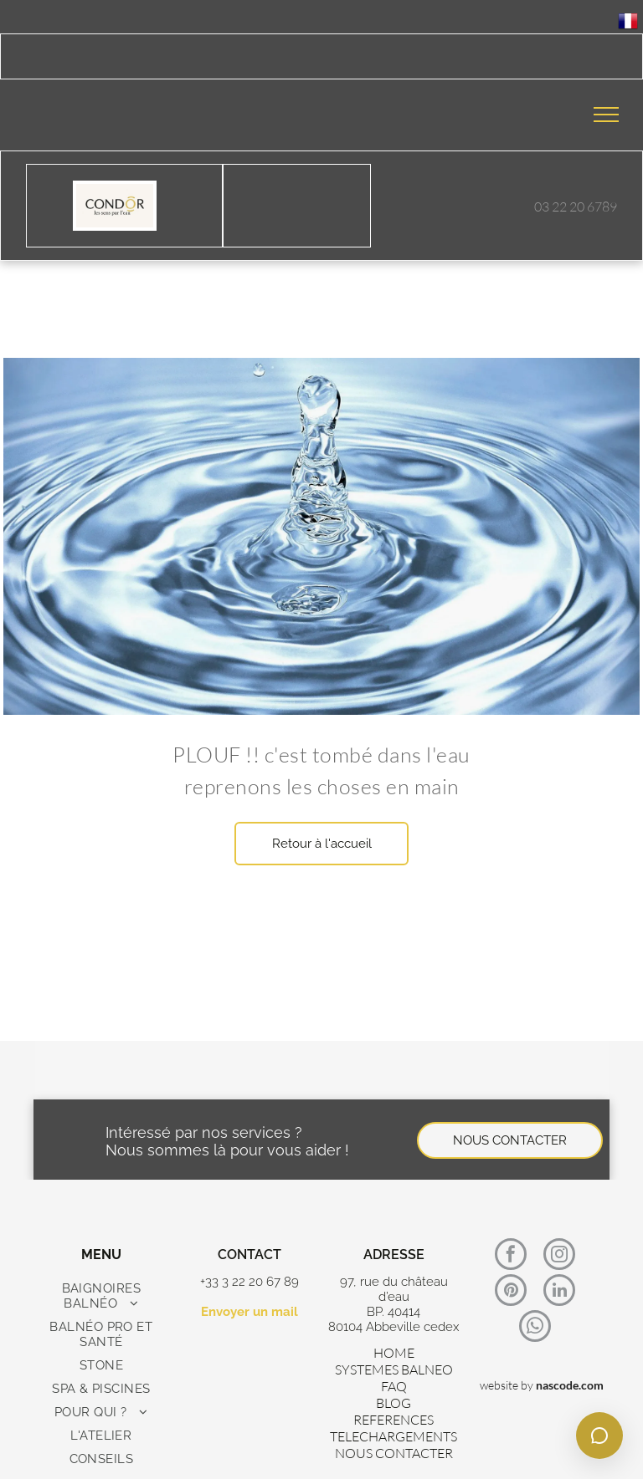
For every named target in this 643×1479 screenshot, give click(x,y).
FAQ (394, 1386)
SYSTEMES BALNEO (394, 1369)
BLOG (393, 1403)
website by (506, 1385)
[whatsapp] (535, 1328)
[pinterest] (511, 1292)
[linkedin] (559, 1292)
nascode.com (570, 1385)
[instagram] (559, 1256)
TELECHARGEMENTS (393, 1436)
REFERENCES (393, 1419)
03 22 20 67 (567, 206)
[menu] (606, 114)
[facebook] (511, 1256)
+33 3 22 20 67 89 (249, 1281)
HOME (393, 1352)
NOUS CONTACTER (394, 1453)
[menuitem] (101, 1296)
